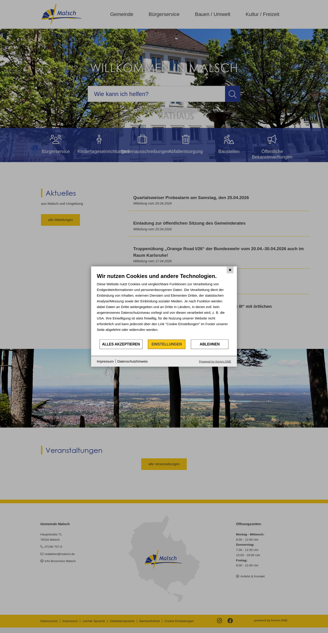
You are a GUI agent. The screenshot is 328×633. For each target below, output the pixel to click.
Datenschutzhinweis (132, 361)
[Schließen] (230, 270)
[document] (164, 305)
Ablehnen (210, 344)
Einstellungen (166, 344)
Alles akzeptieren (121, 344)
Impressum (105, 361)
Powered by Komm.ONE (215, 361)
